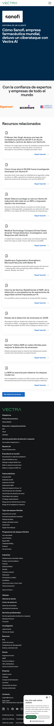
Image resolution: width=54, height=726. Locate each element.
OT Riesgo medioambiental (10, 499)
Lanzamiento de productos (10, 608)
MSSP (4, 658)
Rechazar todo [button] (44, 717)
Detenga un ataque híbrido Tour (11, 462)
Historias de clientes (9, 599)
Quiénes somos (6, 674)
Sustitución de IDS (7, 480)
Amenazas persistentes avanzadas (12, 516)
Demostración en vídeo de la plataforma (14, 457)
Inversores (5, 682)
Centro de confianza (8, 719)
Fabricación (5, 575)
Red (3, 429)
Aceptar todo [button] (31, 717)
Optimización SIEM (8, 485)
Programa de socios (8, 655)
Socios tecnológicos (8, 661)
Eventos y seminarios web (10, 648)
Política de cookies (7, 723)
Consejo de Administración (10, 680)
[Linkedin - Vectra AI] (3, 709)
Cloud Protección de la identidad (11, 491)
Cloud (4, 432)
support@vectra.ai (7, 697)
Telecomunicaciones (8, 586)
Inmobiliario (5, 580)
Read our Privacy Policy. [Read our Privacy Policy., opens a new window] (32, 713)
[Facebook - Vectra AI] (12, 709)
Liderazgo (5, 677)
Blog (3, 639)
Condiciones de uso (8, 715)
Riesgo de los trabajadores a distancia (13, 504)
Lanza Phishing (6, 538)
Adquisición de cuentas (9, 514)
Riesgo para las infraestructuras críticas (14, 502)
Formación (5, 621)
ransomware (6, 525)
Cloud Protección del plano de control (13, 493)
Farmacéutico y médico (9, 577)
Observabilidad (6, 422)
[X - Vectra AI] (8, 709)
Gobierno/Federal (7, 566)
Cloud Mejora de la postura (10, 496)
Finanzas (5, 564)
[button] (37, 721)
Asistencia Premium (8, 619)
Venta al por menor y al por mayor (12, 583)
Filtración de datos (7, 519)
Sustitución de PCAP (8, 482)
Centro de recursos (7, 642)
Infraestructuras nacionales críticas (12, 558)
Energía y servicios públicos (10, 561)
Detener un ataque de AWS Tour (11, 468)
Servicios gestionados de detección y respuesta (18, 439)
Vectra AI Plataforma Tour (9, 459)
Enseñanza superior (8, 572)
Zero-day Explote (7, 535)
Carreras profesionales (9, 688)
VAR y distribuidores (8, 664)
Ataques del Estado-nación (10, 522)
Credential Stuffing (7, 543)
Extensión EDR (6, 477)
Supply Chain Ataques (8, 527)
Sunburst (5, 546)
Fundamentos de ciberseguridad (11, 645)
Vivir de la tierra (6, 549)
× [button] (49, 697)
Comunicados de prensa (9, 685)
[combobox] (47, 697)
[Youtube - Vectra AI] (17, 709)
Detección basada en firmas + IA (11, 488)
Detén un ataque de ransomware (11, 465)
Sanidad (4, 569)
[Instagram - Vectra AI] (22, 709)
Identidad (5, 435)
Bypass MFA (6, 541)
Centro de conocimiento (9, 605)
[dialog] (38, 709)
